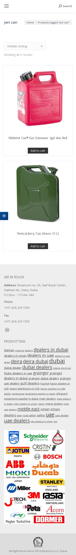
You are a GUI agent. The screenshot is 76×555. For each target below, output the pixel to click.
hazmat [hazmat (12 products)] (44, 383)
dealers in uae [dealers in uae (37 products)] (40, 355)
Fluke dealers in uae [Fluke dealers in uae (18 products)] (18, 373)
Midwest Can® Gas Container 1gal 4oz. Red (38, 138)
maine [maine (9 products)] (41, 403)
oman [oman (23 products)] (45, 409)
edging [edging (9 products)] (56, 368)
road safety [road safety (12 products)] (29, 415)
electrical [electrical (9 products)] (66, 368)
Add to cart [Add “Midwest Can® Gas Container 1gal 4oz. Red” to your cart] (38, 151)
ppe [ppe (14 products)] (19, 415)
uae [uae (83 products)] (50, 414)
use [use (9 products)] (55, 421)
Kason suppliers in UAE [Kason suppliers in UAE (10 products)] (53, 388)
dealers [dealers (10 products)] (29, 350)
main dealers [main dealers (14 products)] (47, 398)
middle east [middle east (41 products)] (28, 409)
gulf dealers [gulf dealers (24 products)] (30, 383)
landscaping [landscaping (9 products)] (18, 393)
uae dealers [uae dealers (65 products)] (17, 420)
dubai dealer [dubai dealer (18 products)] (12, 368)
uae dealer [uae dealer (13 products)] (62, 415)
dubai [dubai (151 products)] (57, 361)
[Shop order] (25, 46)
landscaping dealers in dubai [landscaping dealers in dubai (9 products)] (40, 393)
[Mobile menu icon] (6, 6)
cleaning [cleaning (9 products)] (19, 350)
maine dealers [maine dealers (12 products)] (54, 403)
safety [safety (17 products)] (41, 415)
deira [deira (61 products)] (16, 361)
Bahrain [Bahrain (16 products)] (9, 350)
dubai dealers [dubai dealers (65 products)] (37, 367)
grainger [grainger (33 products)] (41, 373)
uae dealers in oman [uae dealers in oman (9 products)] (42, 421)
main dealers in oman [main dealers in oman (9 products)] (25, 403)
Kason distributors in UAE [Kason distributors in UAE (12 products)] (25, 388)
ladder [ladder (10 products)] (7, 393)
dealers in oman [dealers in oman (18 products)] (15, 356)
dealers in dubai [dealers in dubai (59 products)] (51, 349)
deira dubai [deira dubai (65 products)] (35, 361)
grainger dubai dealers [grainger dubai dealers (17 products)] (43, 378)
